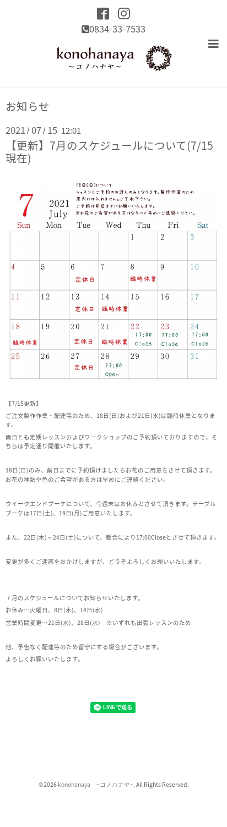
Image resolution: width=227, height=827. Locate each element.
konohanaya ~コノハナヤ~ (95, 784)
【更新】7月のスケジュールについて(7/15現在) (109, 151)
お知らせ (28, 106)
